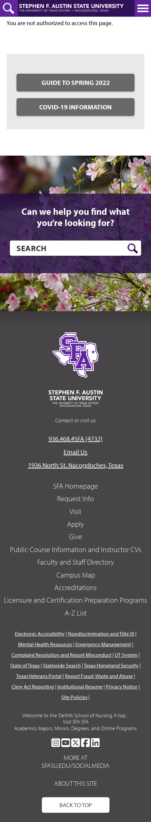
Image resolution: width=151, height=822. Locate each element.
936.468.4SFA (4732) (75, 438)
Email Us (75, 452)
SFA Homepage (75, 486)
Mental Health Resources (45, 644)
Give (75, 536)
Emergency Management (103, 644)
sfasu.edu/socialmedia (75, 765)
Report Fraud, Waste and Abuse (99, 676)
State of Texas (25, 665)
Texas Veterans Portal (39, 676)
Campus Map (75, 574)
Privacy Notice (121, 686)
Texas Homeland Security (111, 665)
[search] (75, 248)
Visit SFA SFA (75, 721)
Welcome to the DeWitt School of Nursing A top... (75, 715)
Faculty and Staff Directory (75, 562)
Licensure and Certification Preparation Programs (75, 600)
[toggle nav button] (143, 8)
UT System (126, 655)
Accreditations (75, 587)
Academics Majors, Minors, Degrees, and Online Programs (75, 728)
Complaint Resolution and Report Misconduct (61, 655)
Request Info (75, 498)
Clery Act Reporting (33, 686)
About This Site (75, 783)
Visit (75, 511)
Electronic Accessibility (40, 633)
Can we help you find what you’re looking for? (75, 217)
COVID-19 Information (75, 107)
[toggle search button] (9, 8)
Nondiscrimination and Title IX (101, 633)
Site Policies (74, 697)
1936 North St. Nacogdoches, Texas (75, 465)
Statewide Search (62, 665)
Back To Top (75, 805)
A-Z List (76, 612)
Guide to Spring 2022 (76, 82)
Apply (75, 524)
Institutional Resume (80, 686)
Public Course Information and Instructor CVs (75, 549)
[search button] (133, 248)
